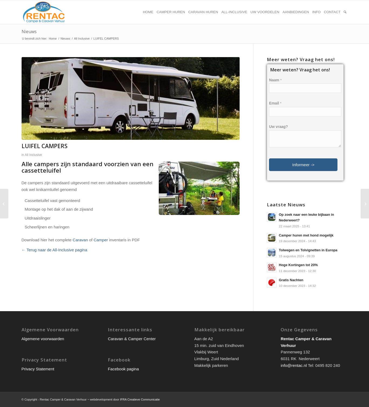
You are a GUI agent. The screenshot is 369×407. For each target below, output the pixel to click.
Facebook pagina (123, 369)
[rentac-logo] (44, 12)
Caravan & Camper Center (132, 338)
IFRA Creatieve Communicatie (140, 399)
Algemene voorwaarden (43, 338)
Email (275, 103)
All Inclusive (33, 155)
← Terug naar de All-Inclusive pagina (54, 250)
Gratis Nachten (291, 280)
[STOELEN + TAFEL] (4, 203)
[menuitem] (148, 12)
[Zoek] (345, 12)
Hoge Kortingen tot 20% (298, 265)
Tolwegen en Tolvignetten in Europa (308, 250)
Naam (275, 80)
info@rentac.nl (294, 365)
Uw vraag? (278, 127)
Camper (101, 240)
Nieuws (29, 31)
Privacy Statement (38, 369)
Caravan (80, 240)
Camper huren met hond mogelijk (306, 235)
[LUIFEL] (365, 203)
